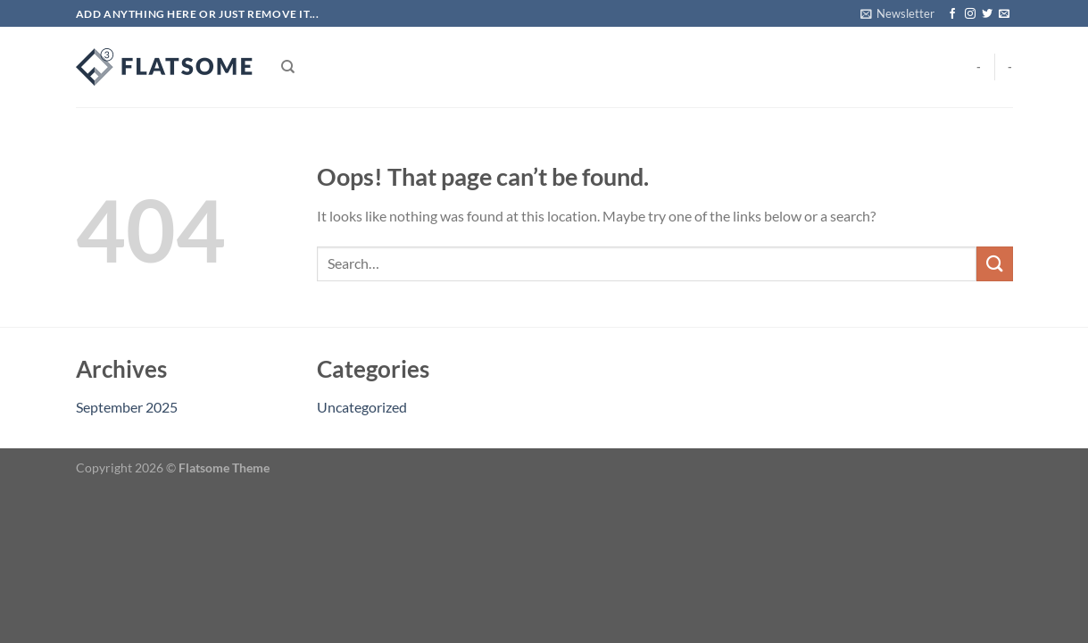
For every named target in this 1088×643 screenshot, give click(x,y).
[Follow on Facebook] (952, 14)
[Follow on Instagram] (970, 14)
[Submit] (994, 263)
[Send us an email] (1004, 14)
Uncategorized (362, 406)
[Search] (288, 67)
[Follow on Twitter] (987, 14)
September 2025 (127, 406)
